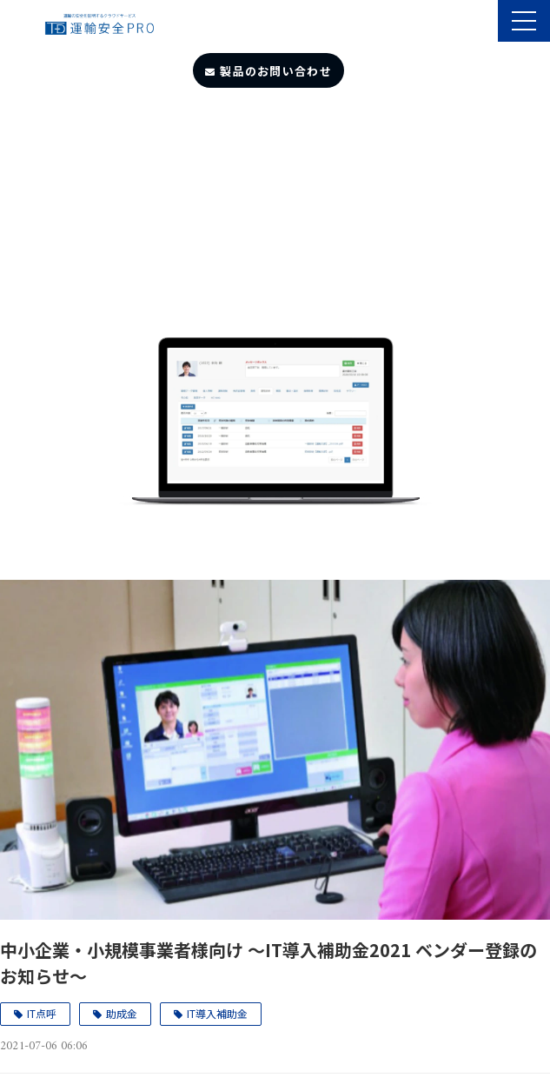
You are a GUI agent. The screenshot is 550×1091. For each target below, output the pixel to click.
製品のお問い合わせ (276, 71)
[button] (524, 21)
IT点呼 (41, 1013)
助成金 (121, 1013)
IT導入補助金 (217, 1013)
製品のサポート (482, 22)
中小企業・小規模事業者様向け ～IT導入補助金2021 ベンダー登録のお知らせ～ (268, 962)
